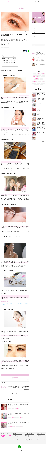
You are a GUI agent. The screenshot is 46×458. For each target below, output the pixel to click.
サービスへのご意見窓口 (28, 439)
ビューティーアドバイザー (16, 440)
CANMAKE (21, 426)
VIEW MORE (43, 68)
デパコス (34, 83)
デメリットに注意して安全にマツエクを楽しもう (10, 65)
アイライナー (16, 408)
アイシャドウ (38, 76)
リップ (41, 78)
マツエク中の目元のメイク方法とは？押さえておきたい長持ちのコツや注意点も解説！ (15, 304)
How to (34, 73)
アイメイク (4, 45)
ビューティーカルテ (16, 439)
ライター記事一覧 (26, 389)
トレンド (13, 408)
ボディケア (34, 34)
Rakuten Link (39, 440)
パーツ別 (39, 81)
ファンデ (38, 83)
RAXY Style (14, 435)
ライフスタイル (36, 84)
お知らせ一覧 (27, 435)
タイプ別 (21, 417)
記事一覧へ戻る (15, 393)
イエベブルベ (17, 417)
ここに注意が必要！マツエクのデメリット (9, 60)
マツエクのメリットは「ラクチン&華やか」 (9, 58)
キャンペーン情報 (15, 436)
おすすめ (10, 408)
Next (28, 379)
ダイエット (43, 83)
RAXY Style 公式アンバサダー (12, 426)
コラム (33, 40)
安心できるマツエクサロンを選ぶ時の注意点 (9, 62)
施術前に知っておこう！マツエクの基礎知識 (9, 56)
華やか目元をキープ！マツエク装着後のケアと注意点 (10, 64)
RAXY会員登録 (39, 435)
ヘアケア (33, 36)
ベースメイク (34, 30)
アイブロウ (17, 426)
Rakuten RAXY (4, 2)
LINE (37, 439)
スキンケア (34, 28)
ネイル (33, 38)
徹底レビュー (36, 78)
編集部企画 (13, 417)
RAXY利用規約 (27, 440)
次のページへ (15, 374)
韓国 (34, 76)
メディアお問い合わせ (28, 436)
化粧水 (43, 81)
